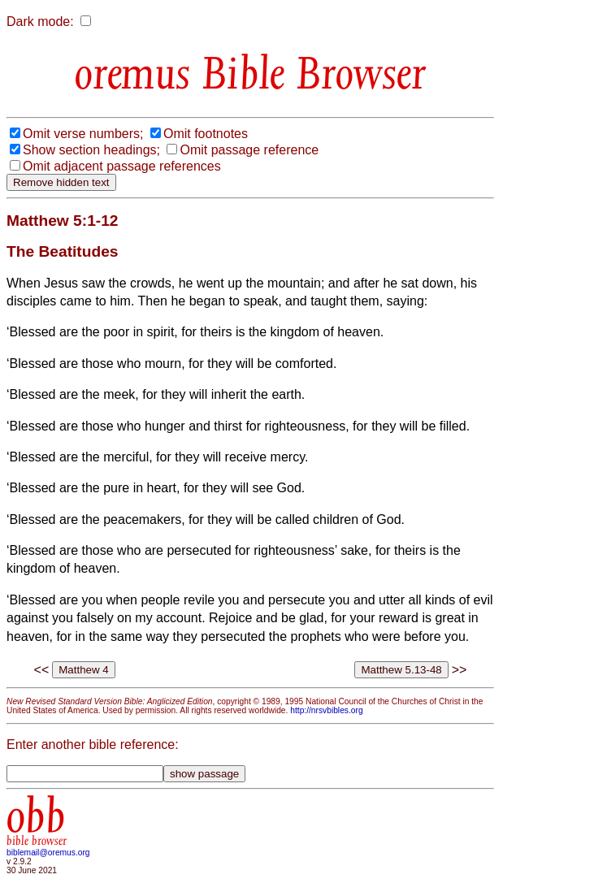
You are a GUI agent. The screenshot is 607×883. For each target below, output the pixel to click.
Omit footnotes (205, 134)
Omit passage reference (249, 150)
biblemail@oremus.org (48, 852)
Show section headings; (91, 150)
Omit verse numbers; (83, 134)
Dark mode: (40, 21)
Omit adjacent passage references (122, 166)
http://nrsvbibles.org (326, 710)
